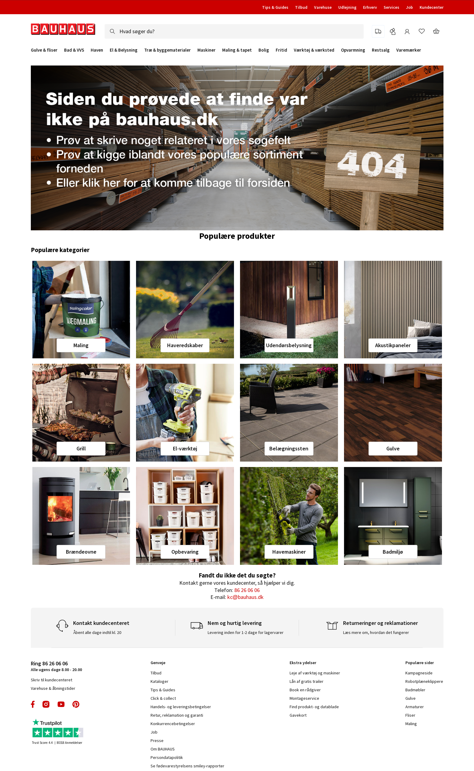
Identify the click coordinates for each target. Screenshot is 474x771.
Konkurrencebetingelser (173, 723)
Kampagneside (419, 673)
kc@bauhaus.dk (245, 596)
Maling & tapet (237, 50)
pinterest (76, 704)
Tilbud (301, 7)
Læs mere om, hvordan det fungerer (376, 632)
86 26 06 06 (247, 590)
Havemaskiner (289, 551)
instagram (46, 704)
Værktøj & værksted (314, 50)
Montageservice (304, 698)
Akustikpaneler (393, 345)
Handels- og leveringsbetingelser (181, 706)
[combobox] (234, 31)
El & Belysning (124, 50)
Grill (81, 448)
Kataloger (159, 681)
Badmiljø (393, 551)
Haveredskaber (185, 345)
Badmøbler (415, 690)
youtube (61, 704)
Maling (81, 345)
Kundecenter (431, 7)
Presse (157, 740)
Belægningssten (288, 448)
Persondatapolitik (167, 757)
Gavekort (298, 715)
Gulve (393, 448)
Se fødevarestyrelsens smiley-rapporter (187, 766)
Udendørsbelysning (289, 345)
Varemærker (408, 50)
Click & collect (163, 698)
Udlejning (347, 7)
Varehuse (323, 7)
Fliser (410, 715)
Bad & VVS (74, 50)
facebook (33, 704)
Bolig (263, 50)
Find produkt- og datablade (314, 706)
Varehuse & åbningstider (53, 688)
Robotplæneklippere (424, 681)
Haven (97, 50)
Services (391, 7)
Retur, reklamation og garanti (177, 715)
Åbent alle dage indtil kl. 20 (97, 632)
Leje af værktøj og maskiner (315, 673)
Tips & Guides (275, 7)
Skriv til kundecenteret (51, 680)
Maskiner (206, 50)
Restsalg (381, 50)
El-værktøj (185, 448)
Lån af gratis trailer (306, 681)
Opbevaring (185, 551)
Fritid (281, 50)
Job (409, 7)
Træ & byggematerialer (167, 50)
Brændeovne (81, 551)
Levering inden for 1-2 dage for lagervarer (246, 632)
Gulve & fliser (44, 50)
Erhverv (370, 7)
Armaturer (414, 706)
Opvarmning (353, 50)
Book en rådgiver (305, 690)
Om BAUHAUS (163, 749)
